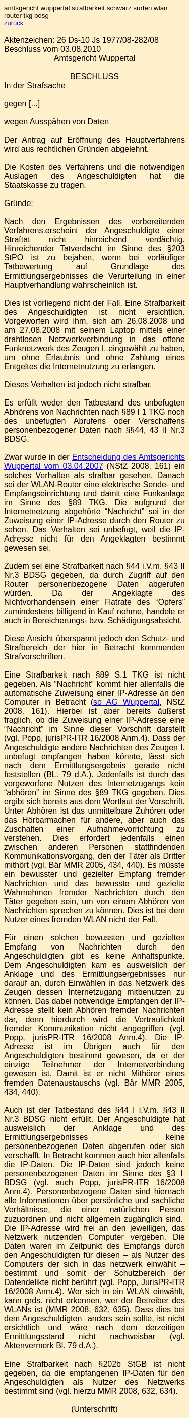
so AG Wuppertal (126, 702)
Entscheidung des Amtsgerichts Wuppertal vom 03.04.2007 (94, 461)
